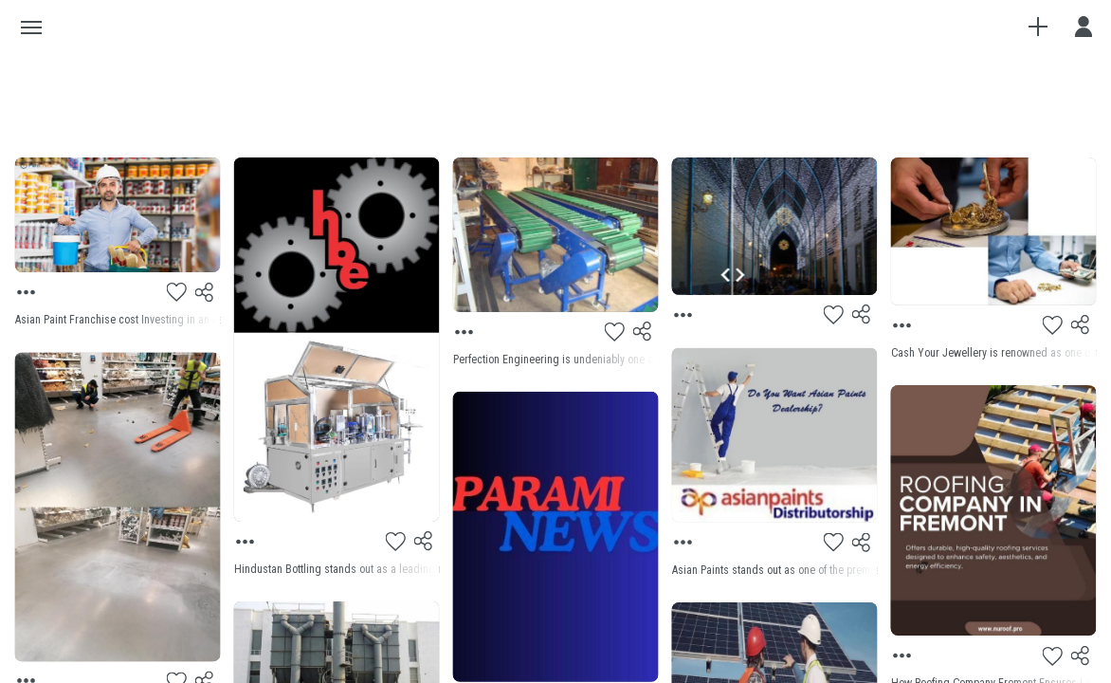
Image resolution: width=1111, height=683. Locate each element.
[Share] (206, 292)
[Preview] (118, 214)
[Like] (177, 292)
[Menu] (27, 292)
